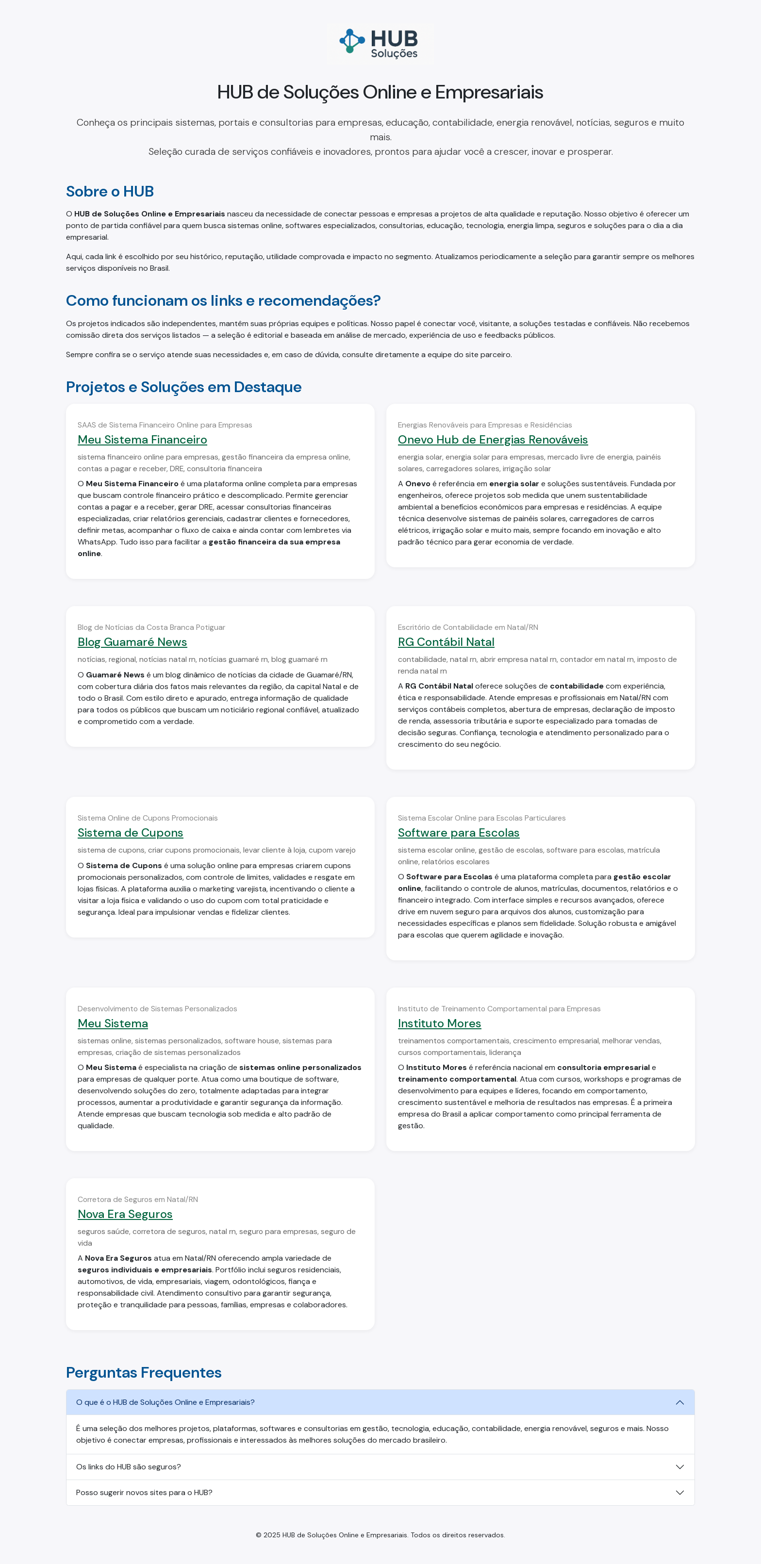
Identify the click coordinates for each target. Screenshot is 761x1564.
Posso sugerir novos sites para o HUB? (144, 1492)
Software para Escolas (459, 832)
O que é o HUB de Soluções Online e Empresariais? (165, 1402)
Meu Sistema (113, 1023)
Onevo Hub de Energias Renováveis (493, 439)
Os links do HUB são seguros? (128, 1467)
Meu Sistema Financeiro (142, 439)
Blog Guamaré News (132, 641)
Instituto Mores (439, 1023)
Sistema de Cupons (130, 832)
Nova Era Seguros (125, 1213)
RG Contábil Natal (446, 641)
